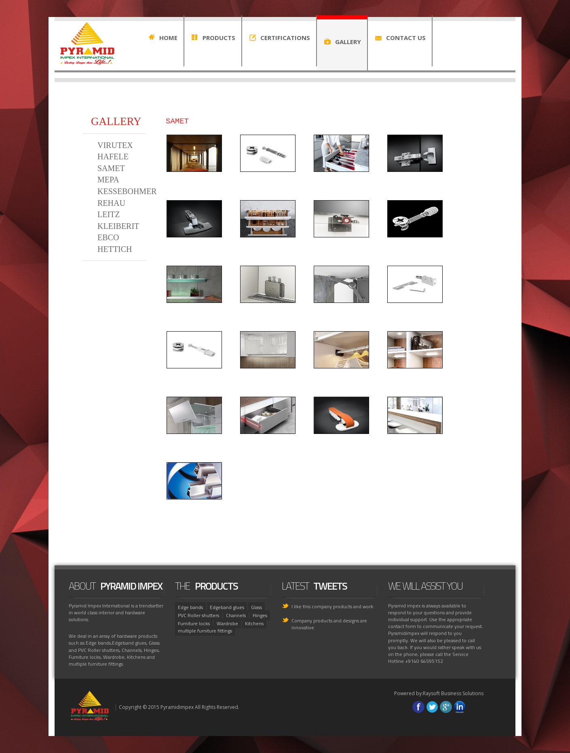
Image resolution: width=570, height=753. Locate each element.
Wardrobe (227, 623)
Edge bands (190, 607)
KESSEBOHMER (127, 191)
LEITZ (108, 214)
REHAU (111, 203)
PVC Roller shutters (198, 615)
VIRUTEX (115, 145)
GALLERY (348, 42)
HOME (168, 38)
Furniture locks (194, 623)
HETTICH (114, 249)
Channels (236, 615)
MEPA (108, 179)
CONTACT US (406, 38)
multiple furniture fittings (205, 631)
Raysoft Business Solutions (453, 693)
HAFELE (113, 156)
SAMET (111, 168)
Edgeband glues (227, 607)
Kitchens (254, 623)
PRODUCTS (219, 38)
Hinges (260, 615)
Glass (256, 607)
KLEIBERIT (118, 226)
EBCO (108, 237)
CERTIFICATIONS (285, 38)
